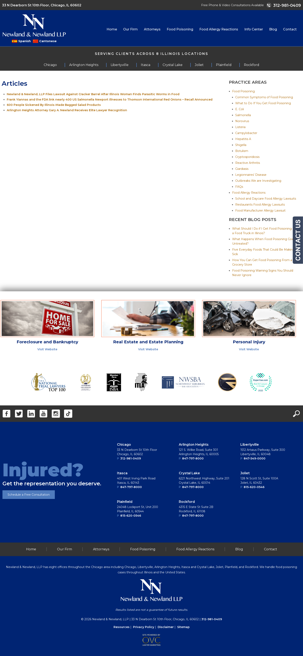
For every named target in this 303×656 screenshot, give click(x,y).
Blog (273, 29)
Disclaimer (166, 627)
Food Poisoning (180, 29)
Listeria (240, 127)
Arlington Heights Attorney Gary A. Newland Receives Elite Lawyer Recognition (67, 110)
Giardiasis (241, 169)
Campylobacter (246, 133)
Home (112, 29)
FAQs (239, 187)
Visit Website (47, 349)
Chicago (124, 445)
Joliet (245, 473)
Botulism (241, 151)
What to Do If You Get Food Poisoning (263, 103)
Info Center (253, 29)
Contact (290, 29)
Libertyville (249, 445)
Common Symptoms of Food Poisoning (264, 97)
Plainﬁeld (124, 502)
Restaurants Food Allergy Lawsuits (260, 204)
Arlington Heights (194, 445)
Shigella (240, 145)
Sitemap (183, 627)
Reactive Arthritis (247, 163)
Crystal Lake (189, 473)
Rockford (187, 502)
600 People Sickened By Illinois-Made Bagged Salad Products (54, 105)
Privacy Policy (143, 627)
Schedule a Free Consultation (29, 494)
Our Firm (130, 29)
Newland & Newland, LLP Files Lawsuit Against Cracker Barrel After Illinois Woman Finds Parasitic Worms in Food (93, 94)
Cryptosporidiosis (247, 157)
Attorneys (152, 29)
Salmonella (243, 115)
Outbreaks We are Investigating (258, 181)
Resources (122, 627)
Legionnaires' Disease (250, 175)
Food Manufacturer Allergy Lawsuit (260, 210)
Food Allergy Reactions (218, 29)
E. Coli (239, 109)
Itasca (122, 473)
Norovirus (242, 121)
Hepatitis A (243, 139)
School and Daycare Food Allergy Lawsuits (265, 198)
